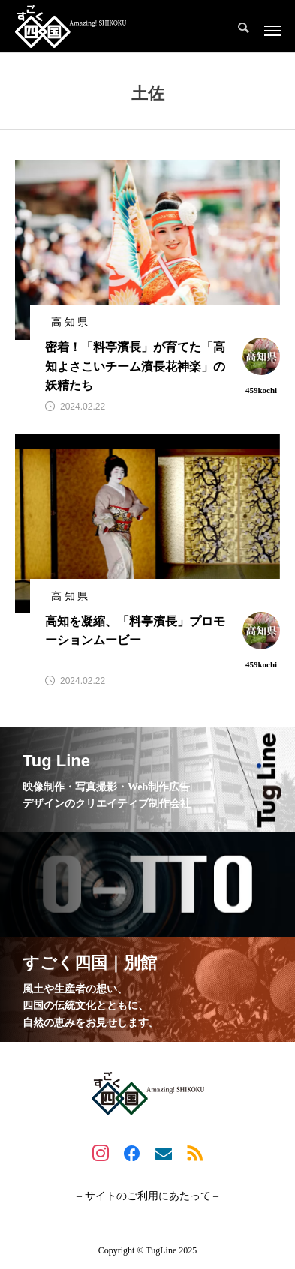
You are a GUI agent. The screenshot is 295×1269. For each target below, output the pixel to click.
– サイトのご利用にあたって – (147, 1196)
